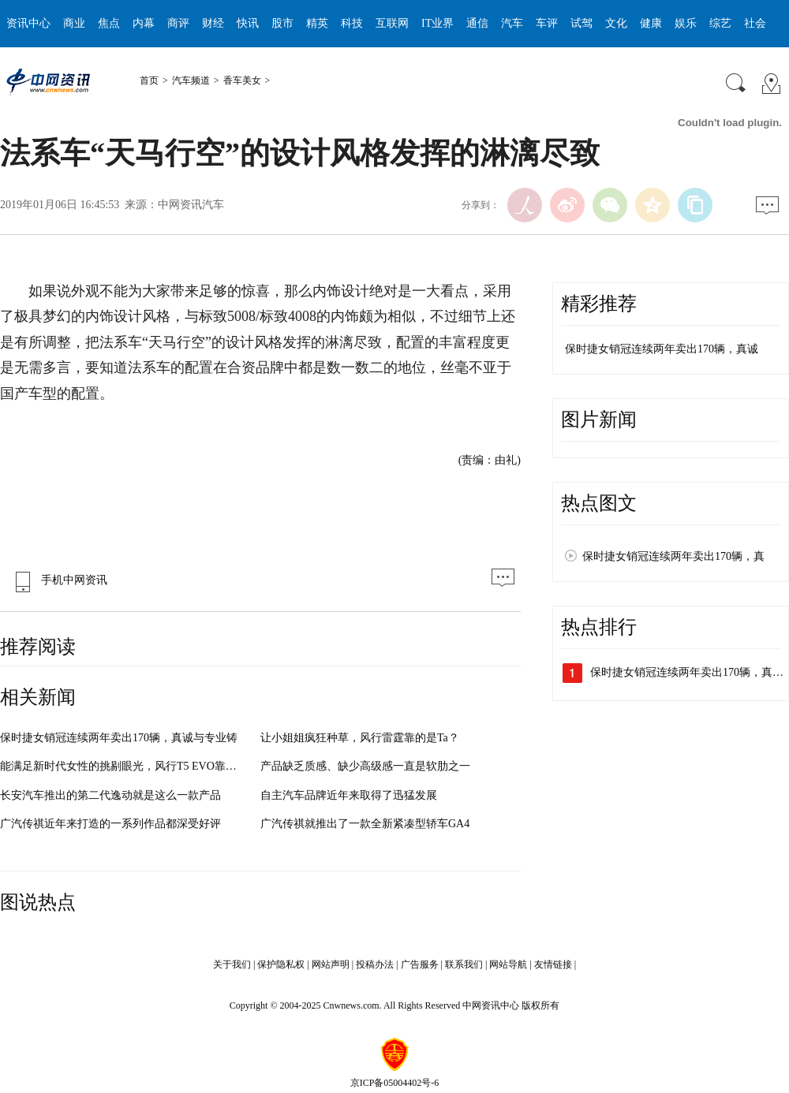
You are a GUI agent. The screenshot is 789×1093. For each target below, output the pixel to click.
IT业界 (437, 23)
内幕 (144, 23)
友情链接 (553, 964)
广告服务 (420, 964)
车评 (547, 23)
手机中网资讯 (57, 580)
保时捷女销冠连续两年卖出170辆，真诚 (661, 349)
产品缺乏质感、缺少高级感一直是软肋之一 (365, 766)
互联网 (392, 23)
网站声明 (331, 964)
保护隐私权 (281, 964)
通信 (477, 23)
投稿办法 (375, 964)
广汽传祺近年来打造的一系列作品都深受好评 (110, 824)
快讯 (248, 23)
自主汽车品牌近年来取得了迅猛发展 (348, 795)
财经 (213, 23)
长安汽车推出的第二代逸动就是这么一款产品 (110, 795)
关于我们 (232, 964)
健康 (651, 23)
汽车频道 (191, 80)
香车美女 (242, 80)
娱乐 (686, 23)
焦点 (109, 23)
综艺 (720, 23)
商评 (178, 23)
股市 (282, 23)
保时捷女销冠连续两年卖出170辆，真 (673, 556)
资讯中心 (28, 23)
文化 (616, 23)
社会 (755, 23)
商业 (74, 23)
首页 (149, 80)
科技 (352, 23)
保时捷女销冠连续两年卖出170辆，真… (686, 672)
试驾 (581, 23)
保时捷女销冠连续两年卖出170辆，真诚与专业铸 (118, 738)
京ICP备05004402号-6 (394, 1082)
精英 (317, 23)
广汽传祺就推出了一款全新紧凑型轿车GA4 (364, 824)
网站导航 (508, 964)
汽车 (512, 23)
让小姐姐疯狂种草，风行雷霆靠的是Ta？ (359, 738)
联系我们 (464, 964)
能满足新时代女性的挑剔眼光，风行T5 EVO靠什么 (124, 766)
